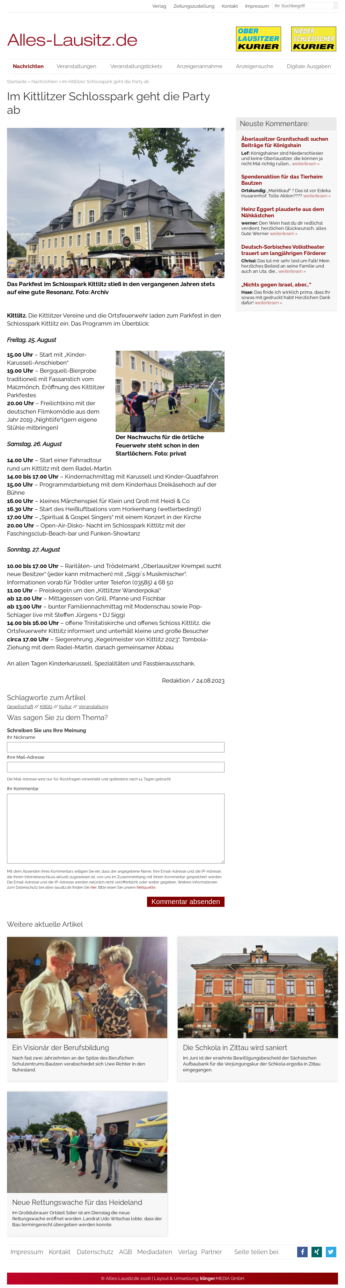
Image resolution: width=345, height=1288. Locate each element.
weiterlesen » (306, 163)
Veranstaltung (93, 706)
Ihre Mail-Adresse (25, 757)
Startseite (17, 81)
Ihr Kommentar (23, 789)
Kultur (65, 706)
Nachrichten (44, 81)
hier (93, 887)
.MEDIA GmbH (222, 1278)
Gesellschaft (20, 706)
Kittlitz (46, 706)
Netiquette (146, 887)
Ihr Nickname (21, 737)
